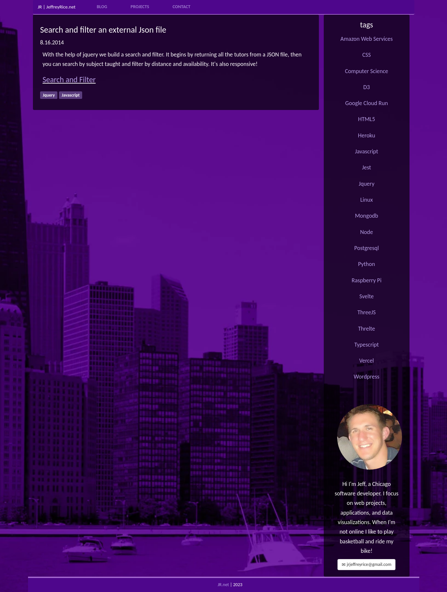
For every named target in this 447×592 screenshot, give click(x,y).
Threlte (366, 328)
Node (366, 232)
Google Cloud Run (366, 103)
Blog (102, 6)
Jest (366, 167)
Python (366, 264)
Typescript (366, 344)
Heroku (366, 135)
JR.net (223, 584)
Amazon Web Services (366, 38)
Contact (181, 6)
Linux (366, 199)
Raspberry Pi (366, 280)
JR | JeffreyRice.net (57, 7)
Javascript (366, 151)
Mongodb (366, 215)
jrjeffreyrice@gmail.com (366, 564)
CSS (366, 54)
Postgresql (366, 248)
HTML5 (366, 119)
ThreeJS (366, 312)
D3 (366, 87)
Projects (140, 6)
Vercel (366, 360)
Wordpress (367, 376)
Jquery (366, 183)
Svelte (366, 296)
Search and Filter (69, 79)
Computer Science (366, 71)
